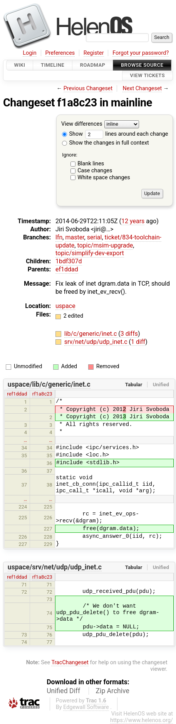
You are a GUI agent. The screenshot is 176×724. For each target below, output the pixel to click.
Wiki (19, 65)
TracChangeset (70, 662)
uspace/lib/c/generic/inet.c (49, 384)
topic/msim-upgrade (105, 245)
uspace (65, 306)
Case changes (94, 170)
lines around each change (126, 134)
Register (94, 53)
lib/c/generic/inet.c (91, 333)
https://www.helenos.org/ (141, 720)
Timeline (52, 65)
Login (30, 53)
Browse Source (142, 65)
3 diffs (129, 333)
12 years (132, 221)
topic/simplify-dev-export (89, 253)
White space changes (103, 177)
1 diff (138, 341)
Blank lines (90, 163)
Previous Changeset (88, 88)
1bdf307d (68, 261)
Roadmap (93, 65)
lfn (58, 237)
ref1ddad (17, 394)
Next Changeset (142, 88)
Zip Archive (112, 691)
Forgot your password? (140, 53)
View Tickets (147, 76)
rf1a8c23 (42, 394)
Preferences (60, 53)
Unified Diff (63, 691)
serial (94, 237)
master (74, 237)
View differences (81, 124)
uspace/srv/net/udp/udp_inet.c (55, 567)
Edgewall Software (86, 707)
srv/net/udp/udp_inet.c (96, 341)
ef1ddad (66, 269)
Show (72, 134)
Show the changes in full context (105, 143)
